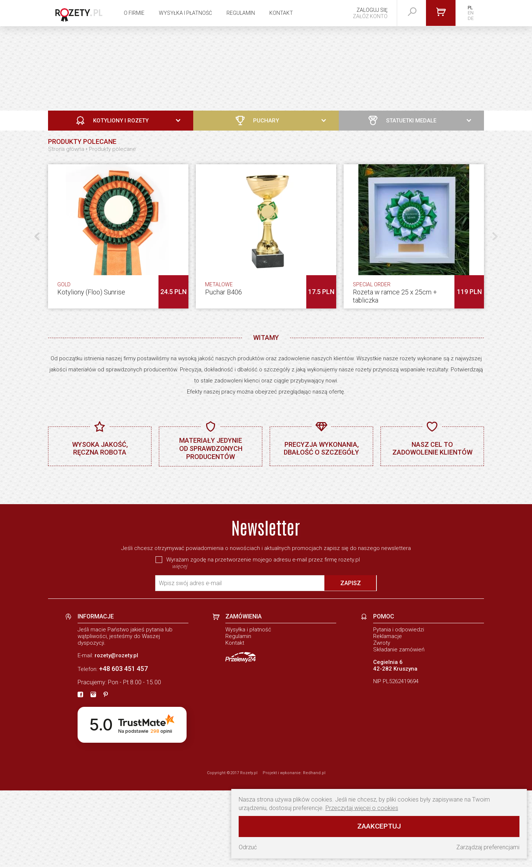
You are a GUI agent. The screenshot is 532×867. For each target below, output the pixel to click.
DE (471, 18)
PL (470, 7)
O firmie (134, 13)
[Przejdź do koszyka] (441, 13)
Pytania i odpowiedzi (398, 706)
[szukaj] (412, 12)
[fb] (80, 771)
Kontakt (281, 13)
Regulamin (240, 13)
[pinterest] (105, 771)
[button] (495, 236)
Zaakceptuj (379, 826)
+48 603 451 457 (123, 745)
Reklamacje (387, 712)
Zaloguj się (372, 10)
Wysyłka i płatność (185, 13)
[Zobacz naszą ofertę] (266, 68)
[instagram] (93, 771)
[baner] (266, 523)
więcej (179, 643)
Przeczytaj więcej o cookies (361, 808)
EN (471, 13)
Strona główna (66, 149)
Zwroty (381, 719)
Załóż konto (370, 16)
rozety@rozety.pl (116, 732)
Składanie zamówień (398, 726)
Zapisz (350, 659)
